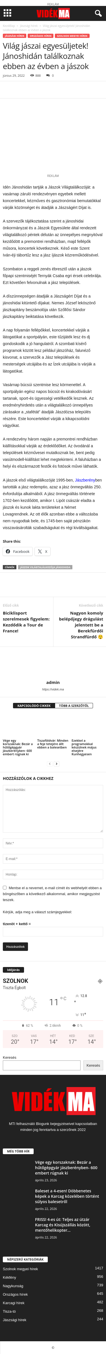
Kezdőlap (9, 26)
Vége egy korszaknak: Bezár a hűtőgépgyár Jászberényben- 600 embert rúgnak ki (18, 747)
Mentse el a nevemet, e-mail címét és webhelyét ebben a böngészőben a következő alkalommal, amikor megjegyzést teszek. (52, 894)
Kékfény (9, 1277)
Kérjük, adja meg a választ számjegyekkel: (37, 912)
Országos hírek (40, 36)
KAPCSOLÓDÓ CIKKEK (34, 705)
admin (53, 682)
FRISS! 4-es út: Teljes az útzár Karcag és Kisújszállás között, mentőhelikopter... (62, 1225)
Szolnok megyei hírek (72, 36)
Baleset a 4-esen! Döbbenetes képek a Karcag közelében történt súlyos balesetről (67, 1196)
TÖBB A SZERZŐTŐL (74, 705)
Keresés (9, 1057)
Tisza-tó (9, 1311)
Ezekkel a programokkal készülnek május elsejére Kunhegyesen (84, 747)
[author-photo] (53, 663)
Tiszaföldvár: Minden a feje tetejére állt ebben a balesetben (52, 743)
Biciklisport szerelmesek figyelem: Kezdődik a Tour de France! (26, 622)
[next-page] (56, 764)
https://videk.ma (53, 689)
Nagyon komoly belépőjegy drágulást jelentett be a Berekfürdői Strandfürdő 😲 (81, 624)
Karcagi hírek (14, 1303)
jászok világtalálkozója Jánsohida (45, 567)
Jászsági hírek (29, 26)
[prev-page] (50, 764)
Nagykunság (13, 1286)
